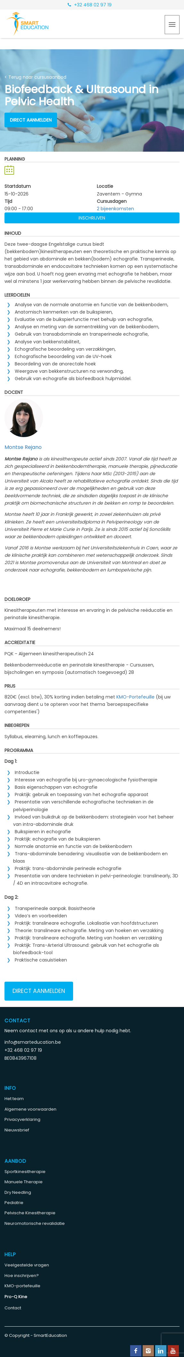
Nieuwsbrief (16, 1130)
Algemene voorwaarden (30, 1109)
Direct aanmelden (31, 120)
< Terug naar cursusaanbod (35, 77)
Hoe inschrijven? (21, 1276)
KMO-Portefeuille (135, 697)
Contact (12, 1308)
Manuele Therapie (23, 1182)
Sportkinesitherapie (25, 1172)
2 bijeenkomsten (115, 208)
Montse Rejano (23, 447)
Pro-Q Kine (15, 1297)
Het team (14, 1099)
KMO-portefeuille (22, 1286)
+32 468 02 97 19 (90, 5)
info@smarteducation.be (32, 1042)
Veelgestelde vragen (26, 1265)
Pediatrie (13, 1203)
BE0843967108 (20, 1058)
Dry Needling (17, 1192)
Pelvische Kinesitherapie (29, 1213)
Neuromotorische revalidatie (34, 1223)
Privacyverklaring (22, 1119)
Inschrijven (92, 218)
